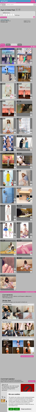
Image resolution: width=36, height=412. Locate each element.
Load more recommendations (27, 356)
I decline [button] (17, 409)
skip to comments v (30, 291)
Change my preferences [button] (26, 409)
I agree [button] (11, 409)
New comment (32, 381)
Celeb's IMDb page (5, 19)
